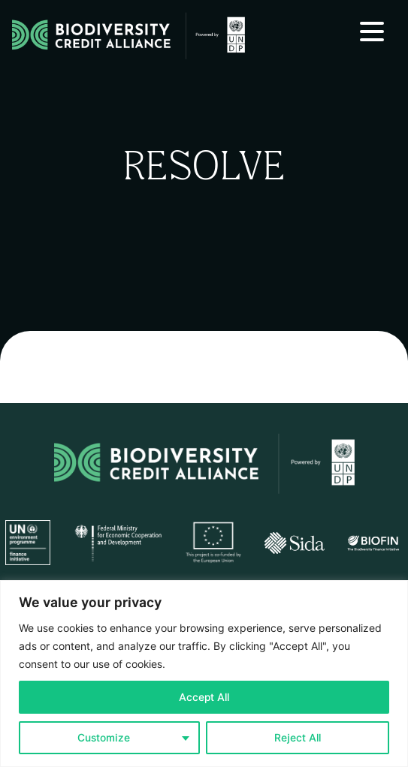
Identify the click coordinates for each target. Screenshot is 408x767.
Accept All (204, 697)
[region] (204, 673)
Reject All (297, 738)
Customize (103, 738)
